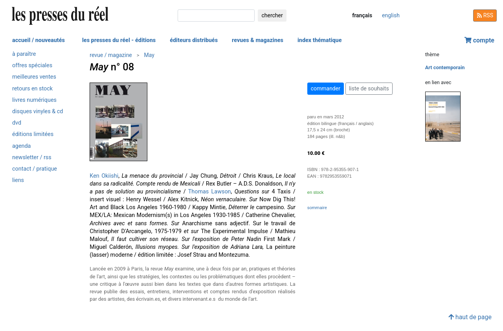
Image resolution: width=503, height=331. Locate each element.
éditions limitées (32, 134)
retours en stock (32, 88)
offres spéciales (32, 65)
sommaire (317, 207)
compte (479, 40)
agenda (21, 146)
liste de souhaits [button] (369, 88)
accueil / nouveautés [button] (38, 40)
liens (18, 180)
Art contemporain (445, 67)
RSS (485, 15)
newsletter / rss (31, 157)
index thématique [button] (319, 40)
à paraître (24, 54)
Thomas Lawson (209, 191)
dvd (16, 123)
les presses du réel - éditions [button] (119, 40)
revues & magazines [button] (257, 40)
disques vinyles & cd (37, 111)
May (149, 55)
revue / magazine (111, 55)
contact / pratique (34, 169)
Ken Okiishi (104, 176)
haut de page (470, 317)
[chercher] (216, 15)
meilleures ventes (34, 77)
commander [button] (325, 88)
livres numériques (34, 100)
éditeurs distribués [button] (194, 40)
